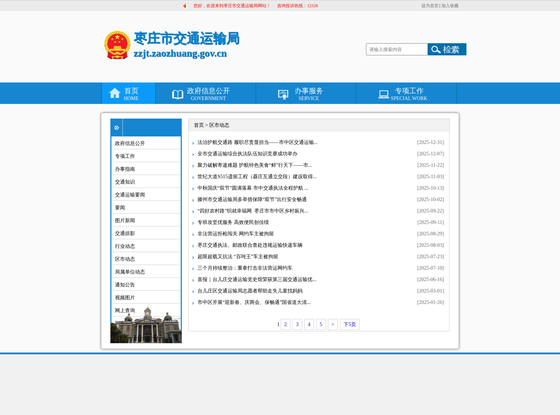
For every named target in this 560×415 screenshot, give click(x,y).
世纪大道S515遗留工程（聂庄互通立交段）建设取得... (257, 176)
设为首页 (430, 5)
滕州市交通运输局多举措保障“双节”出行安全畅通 (252, 199)
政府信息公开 (208, 94)
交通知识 (125, 182)
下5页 (350, 324)
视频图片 (125, 297)
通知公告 (125, 285)
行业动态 (125, 246)
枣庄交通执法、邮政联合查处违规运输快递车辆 (250, 245)
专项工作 (409, 94)
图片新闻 (125, 220)
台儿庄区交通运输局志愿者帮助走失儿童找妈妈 (250, 291)
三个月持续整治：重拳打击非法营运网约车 (245, 268)
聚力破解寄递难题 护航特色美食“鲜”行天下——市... (255, 165)
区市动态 (125, 259)
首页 (131, 94)
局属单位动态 (130, 272)
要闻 (120, 207)
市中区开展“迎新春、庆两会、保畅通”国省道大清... (254, 302)
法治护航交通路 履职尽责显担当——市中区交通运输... (258, 142)
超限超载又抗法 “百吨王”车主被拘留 (238, 256)
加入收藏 (450, 5)
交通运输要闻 (130, 195)
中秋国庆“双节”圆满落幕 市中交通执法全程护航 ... (253, 188)
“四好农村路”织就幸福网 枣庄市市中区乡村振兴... (253, 211)
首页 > (201, 125)
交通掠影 (125, 233)
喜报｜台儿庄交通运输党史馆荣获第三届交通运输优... (257, 279)
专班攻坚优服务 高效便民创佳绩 (233, 222)
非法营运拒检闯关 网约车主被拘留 (236, 233)
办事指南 (125, 169)
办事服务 (308, 94)
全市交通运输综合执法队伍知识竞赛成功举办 (248, 153)
